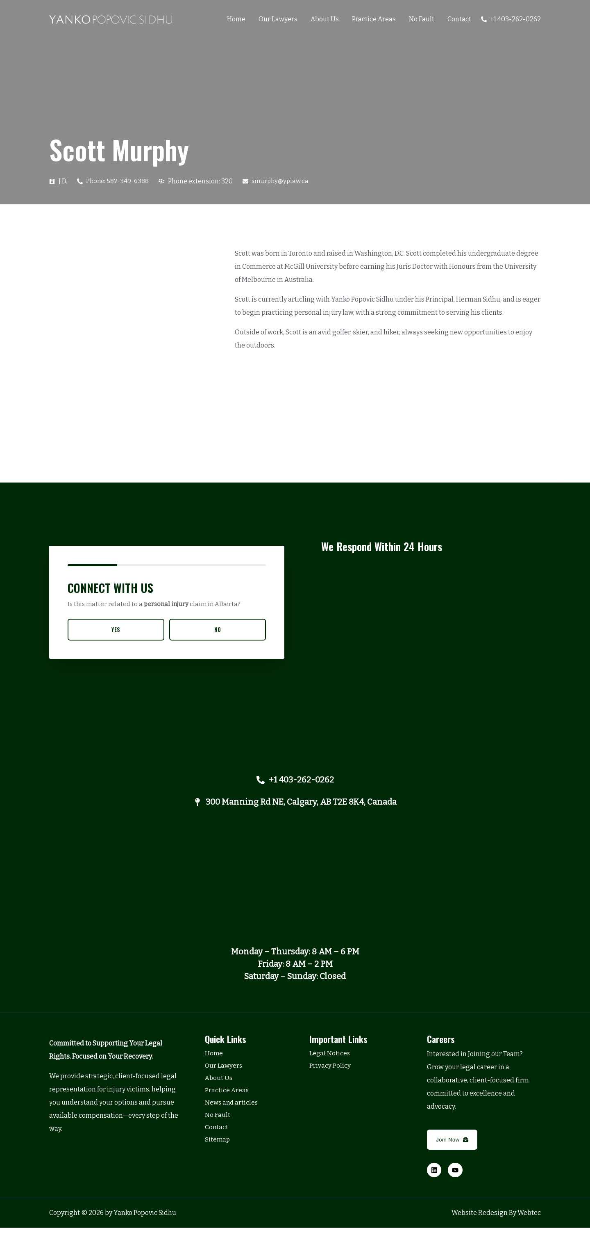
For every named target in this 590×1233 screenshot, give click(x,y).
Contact (459, 19)
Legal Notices (330, 1058)
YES (116, 629)
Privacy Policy (330, 1070)
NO (217, 629)
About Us (325, 19)
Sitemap (217, 1144)
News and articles (232, 1107)
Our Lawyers (278, 19)
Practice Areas (374, 19)
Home (236, 19)
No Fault (421, 19)
